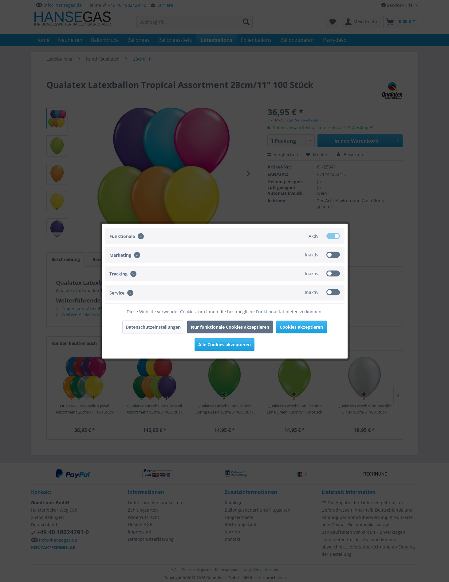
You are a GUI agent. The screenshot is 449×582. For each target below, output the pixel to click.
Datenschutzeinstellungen (153, 327)
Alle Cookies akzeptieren (224, 344)
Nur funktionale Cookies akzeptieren (230, 327)
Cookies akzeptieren (301, 327)
